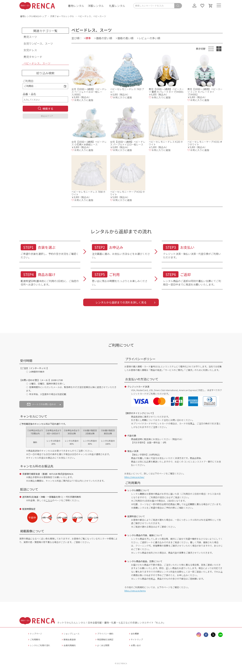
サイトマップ (135, 639)
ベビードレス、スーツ (37, 63)
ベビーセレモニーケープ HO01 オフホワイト (204, 143)
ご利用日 (28, 80)
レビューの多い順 (149, 38)
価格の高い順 (125, 38)
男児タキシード (33, 56)
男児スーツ (30, 36)
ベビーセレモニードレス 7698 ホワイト (88, 193)
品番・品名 (29, 93)
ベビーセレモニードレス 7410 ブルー (127, 90)
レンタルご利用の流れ (38, 645)
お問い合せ (134, 645)
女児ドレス (30, 50)
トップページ (34, 633)
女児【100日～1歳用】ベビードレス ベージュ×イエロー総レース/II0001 (89, 91)
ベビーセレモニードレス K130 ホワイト (166, 143)
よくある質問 (102, 645)
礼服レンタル (117, 6)
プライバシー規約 (104, 633)
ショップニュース (70, 633)
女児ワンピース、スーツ (38, 43)
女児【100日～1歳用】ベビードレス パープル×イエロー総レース (127, 143)
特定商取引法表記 (104, 639)
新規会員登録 (68, 639)
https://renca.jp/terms (135, 590)
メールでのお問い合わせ (41, 404)
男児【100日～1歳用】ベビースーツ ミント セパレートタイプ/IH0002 (205, 91)
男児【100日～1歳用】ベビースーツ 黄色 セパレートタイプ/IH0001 (166, 90)
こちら (49, 500)
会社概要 (133, 633)
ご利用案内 (33, 639)
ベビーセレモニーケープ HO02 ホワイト (127, 193)
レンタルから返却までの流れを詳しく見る (121, 302)
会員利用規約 (68, 645)
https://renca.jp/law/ (134, 477)
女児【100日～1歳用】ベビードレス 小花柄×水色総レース (89, 143)
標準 (88, 38)
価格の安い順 (104, 38)
